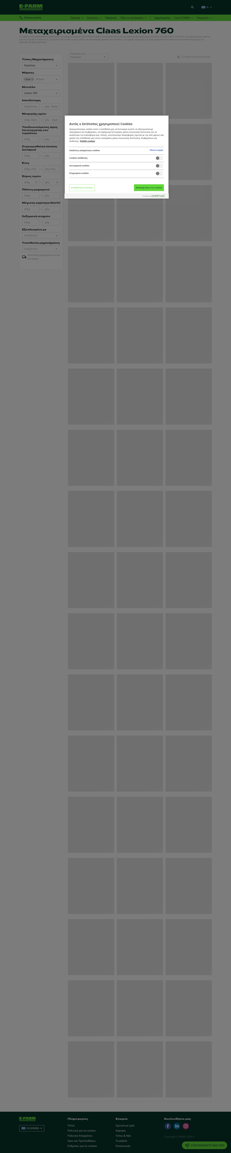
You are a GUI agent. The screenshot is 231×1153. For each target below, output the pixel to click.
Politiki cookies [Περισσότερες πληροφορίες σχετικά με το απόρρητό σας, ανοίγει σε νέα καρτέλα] (87, 141)
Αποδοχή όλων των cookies (149, 187)
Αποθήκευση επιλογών (82, 187)
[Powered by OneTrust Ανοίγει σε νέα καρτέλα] (155, 197)
